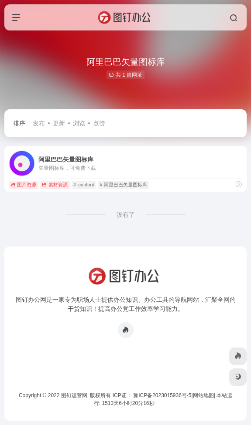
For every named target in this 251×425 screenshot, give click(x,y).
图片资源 (23, 184)
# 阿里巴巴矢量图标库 (123, 184)
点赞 (99, 123)
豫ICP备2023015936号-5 (162, 395)
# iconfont (83, 184)
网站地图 (203, 395)
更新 (59, 123)
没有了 (126, 214)
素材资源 (55, 184)
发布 (39, 123)
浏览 (79, 123)
